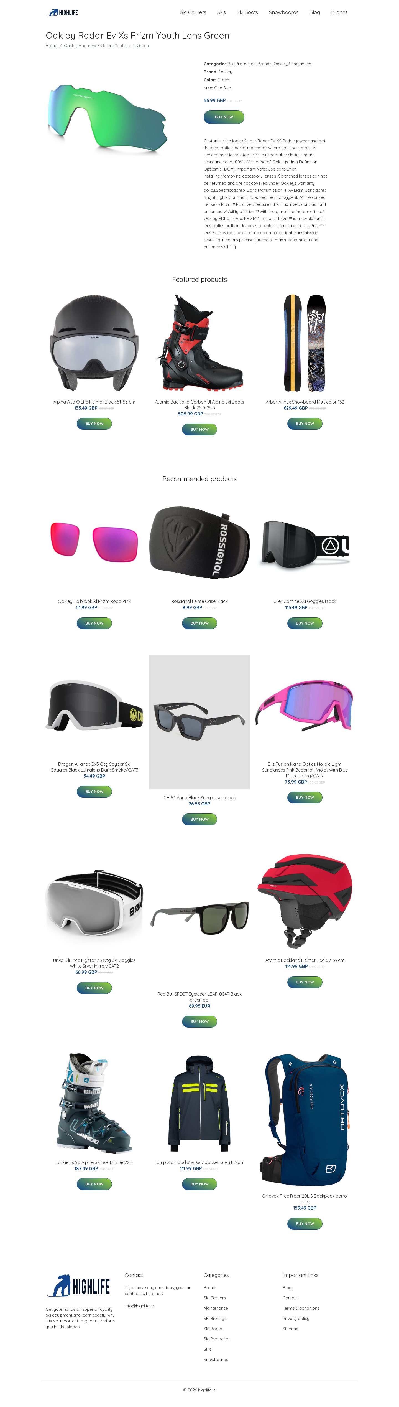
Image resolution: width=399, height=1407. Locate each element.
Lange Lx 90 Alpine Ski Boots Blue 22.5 (94, 1170)
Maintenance (216, 1315)
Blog (315, 16)
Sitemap (290, 1336)
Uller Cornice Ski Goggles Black (305, 609)
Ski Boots (247, 16)
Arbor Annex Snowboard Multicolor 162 (305, 409)
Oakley (280, 71)
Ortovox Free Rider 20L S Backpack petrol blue (305, 1206)
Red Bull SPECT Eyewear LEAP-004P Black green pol (199, 1004)
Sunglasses (300, 71)
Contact (290, 1305)
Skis (221, 16)
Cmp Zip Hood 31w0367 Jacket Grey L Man (199, 1170)
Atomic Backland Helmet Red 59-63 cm (304, 967)
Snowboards (283, 16)
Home (51, 53)
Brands (339, 16)
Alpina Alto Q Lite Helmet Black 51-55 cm (94, 409)
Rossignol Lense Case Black (199, 609)
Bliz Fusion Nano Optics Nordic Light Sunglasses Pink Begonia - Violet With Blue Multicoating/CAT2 (305, 777)
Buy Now (224, 124)
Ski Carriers (193, 16)
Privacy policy (296, 1326)
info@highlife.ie (139, 1313)
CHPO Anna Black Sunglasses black (199, 805)
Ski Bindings (215, 1326)
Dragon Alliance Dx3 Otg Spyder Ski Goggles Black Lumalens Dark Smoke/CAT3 (94, 774)
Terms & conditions (301, 1315)
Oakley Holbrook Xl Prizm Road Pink (94, 609)
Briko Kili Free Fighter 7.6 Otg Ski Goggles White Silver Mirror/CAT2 (94, 970)
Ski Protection (242, 71)
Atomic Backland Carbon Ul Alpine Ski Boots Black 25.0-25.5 (199, 412)
